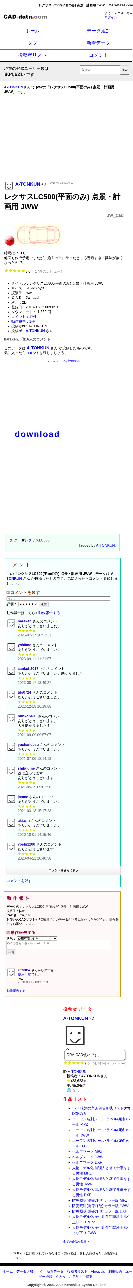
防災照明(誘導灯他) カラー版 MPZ (99, 1202)
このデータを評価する (65, 361)
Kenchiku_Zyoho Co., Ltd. (85, 1286)
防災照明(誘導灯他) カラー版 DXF (99, 1213)
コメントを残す (19, 881)
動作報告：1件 (23, 321)
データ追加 (99, 30)
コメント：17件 (24, 317)
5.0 (34, 271)
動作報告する (49, 613)
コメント (99, 55)
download (37, 434)
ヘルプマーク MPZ (87, 1153)
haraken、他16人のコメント (27, 339)
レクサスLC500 (37, 540)
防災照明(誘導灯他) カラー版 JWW (100, 1207)
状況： (32, 938)
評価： (23, 604)
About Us (98, 1273)
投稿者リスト (32, 55)
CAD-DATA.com (121, 5)
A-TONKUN (105, 545)
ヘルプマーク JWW (87, 1158)
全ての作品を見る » (76, 1243)
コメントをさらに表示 (63, 870)
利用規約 (115, 1273)
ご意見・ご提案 (81, 1278)
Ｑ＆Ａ (61, 1278)
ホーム (32, 30)
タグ (33, 42)
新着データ (99, 42)
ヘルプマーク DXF (87, 1164)
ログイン (111, 17)
